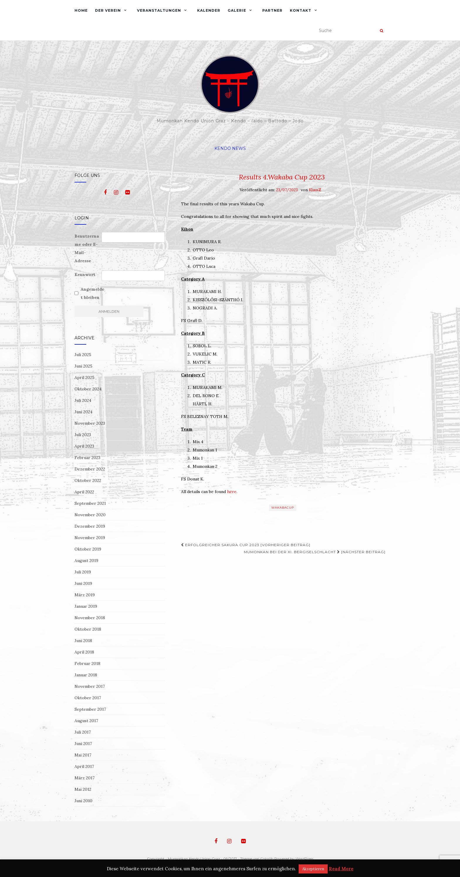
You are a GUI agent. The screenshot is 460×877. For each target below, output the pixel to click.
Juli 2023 (83, 434)
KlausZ (315, 189)
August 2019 (86, 560)
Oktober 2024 (88, 389)
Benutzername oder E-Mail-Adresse (87, 248)
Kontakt (300, 10)
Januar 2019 (86, 606)
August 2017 (86, 720)
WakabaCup (282, 507)
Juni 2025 (83, 366)
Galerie (237, 10)
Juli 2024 (83, 400)
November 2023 (90, 423)
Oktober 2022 (88, 480)
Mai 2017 (83, 755)
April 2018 (84, 652)
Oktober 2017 (88, 697)
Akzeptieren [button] (313, 868)
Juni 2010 (83, 800)
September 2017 (90, 709)
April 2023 (84, 446)
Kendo (222, 148)
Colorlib (266, 858)
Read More (341, 868)
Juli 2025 (83, 354)
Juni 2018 (83, 640)
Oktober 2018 (88, 629)
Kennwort (85, 274)
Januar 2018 (86, 675)
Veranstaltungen (159, 10)
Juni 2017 (83, 743)
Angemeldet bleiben (92, 293)
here (231, 491)
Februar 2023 (87, 457)
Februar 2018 (87, 663)
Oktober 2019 (88, 549)
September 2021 (90, 503)
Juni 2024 (83, 411)
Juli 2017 (83, 732)
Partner (272, 10)
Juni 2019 (83, 583)
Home (81, 10)
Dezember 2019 (90, 526)
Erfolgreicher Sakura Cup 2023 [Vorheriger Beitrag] (245, 545)
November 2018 (90, 617)
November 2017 (90, 686)
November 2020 (90, 514)
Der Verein (108, 10)
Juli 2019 (83, 572)
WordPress (304, 858)
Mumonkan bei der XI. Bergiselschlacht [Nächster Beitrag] (314, 552)
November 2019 (90, 537)
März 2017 (84, 778)
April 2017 (84, 766)
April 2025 (84, 377)
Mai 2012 (83, 789)
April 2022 (84, 492)
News (239, 148)
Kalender (208, 10)
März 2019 (85, 594)
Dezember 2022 (90, 469)
